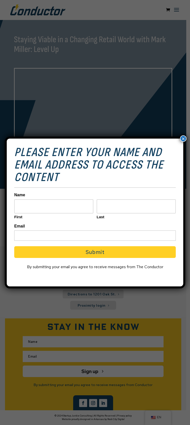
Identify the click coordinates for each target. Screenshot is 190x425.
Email (19, 226)
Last (100, 217)
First (18, 217)
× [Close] (183, 138)
